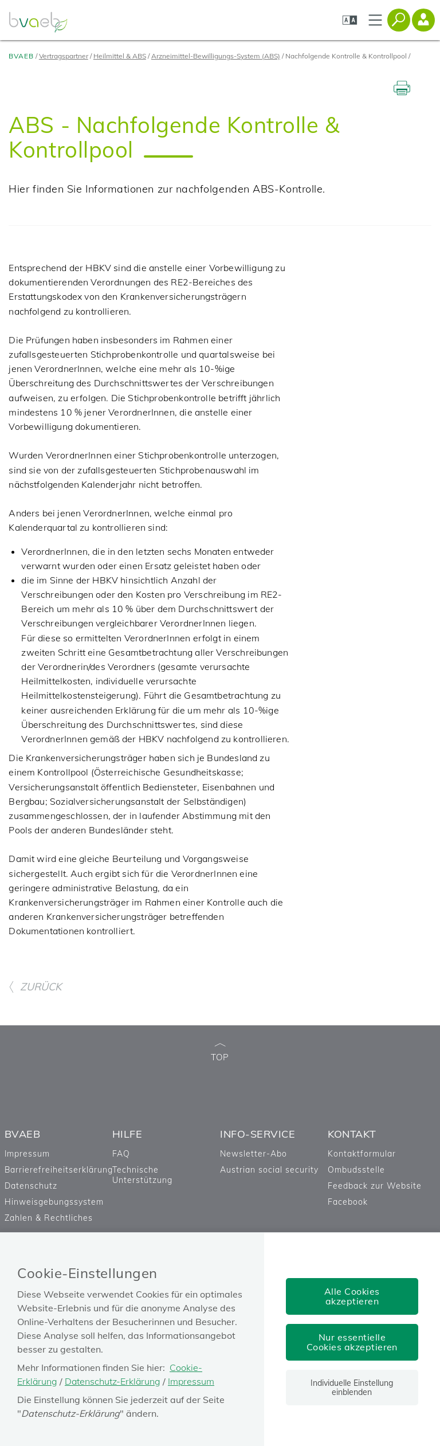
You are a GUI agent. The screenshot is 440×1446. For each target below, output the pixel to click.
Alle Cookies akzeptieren (352, 1296)
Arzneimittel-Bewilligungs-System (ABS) (215, 56)
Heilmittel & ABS (119, 56)
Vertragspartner (63, 56)
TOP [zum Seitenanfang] (220, 1053)
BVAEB (21, 56)
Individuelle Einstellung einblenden (352, 1387)
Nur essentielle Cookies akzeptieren (352, 1342)
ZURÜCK (35, 986)
